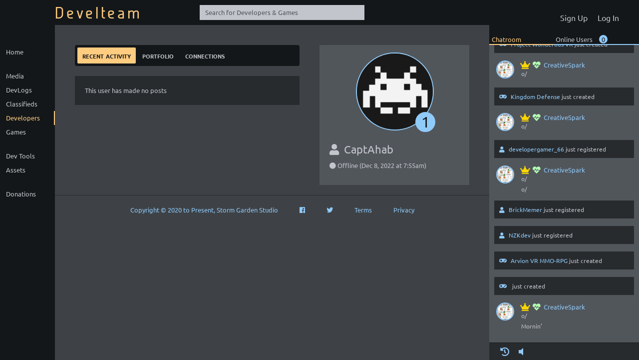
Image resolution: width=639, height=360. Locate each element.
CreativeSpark (553, 64)
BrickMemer (525, 210)
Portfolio (158, 55)
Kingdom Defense (535, 96)
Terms (363, 210)
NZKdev (520, 235)
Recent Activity (106, 55)
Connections (205, 55)
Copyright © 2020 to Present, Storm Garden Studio (204, 210)
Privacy (403, 210)
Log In (608, 17)
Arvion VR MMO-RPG (539, 260)
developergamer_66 (536, 149)
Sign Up (574, 17)
